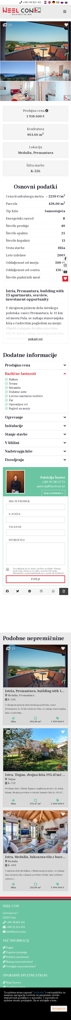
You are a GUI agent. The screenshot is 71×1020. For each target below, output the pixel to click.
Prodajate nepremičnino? (21, 966)
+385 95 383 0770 (53, 482)
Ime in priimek (19, 501)
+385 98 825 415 (30, 2)
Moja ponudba (53, 493)
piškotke (39, 992)
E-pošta (14, 514)
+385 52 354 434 (14, 927)
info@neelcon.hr (14, 932)
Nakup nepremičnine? (19, 962)
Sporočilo (17, 539)
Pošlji (35, 579)
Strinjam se (59, 1008)
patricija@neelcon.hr (51, 486)
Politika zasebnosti (17, 957)
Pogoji (9, 947)
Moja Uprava (13, 982)
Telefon (15, 526)
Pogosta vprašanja (16, 952)
